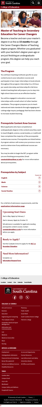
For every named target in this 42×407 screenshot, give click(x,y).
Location (3, 282)
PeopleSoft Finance (7, 390)
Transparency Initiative (31, 400)
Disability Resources (7, 367)
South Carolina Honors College (30, 317)
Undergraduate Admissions (9, 355)
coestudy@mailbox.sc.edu (11, 159)
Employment (5, 352)
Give (14, 282)
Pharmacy (24, 308)
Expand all (38, 175)
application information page (13, 206)
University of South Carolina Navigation (38, 3)
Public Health (25, 311)
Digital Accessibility (25, 402)
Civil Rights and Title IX (10, 402)
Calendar (20, 282)
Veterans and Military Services (10, 364)
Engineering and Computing (10, 317)
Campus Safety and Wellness (10, 387)
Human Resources (26, 355)
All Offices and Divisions (28, 364)
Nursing (4, 344)
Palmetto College (26, 320)
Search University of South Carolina (33, 3)
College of (10, 7)
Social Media (28, 282)
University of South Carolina (18, 397)
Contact (9, 282)
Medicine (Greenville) (8, 338)
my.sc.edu (5, 381)
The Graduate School (8, 320)
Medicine (4, 335)
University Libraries (26, 361)
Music (3, 341)
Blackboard (5, 384)
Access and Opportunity (28, 352)
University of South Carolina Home (10, 2)
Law (3, 332)
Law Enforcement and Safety (29, 358)
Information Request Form (12, 261)
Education (5, 314)
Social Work (24, 314)
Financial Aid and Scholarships (10, 358)
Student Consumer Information (13, 400)
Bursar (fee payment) (8, 361)
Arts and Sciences (7, 308)
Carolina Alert (6, 375)
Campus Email (6, 378)
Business (4, 311)
